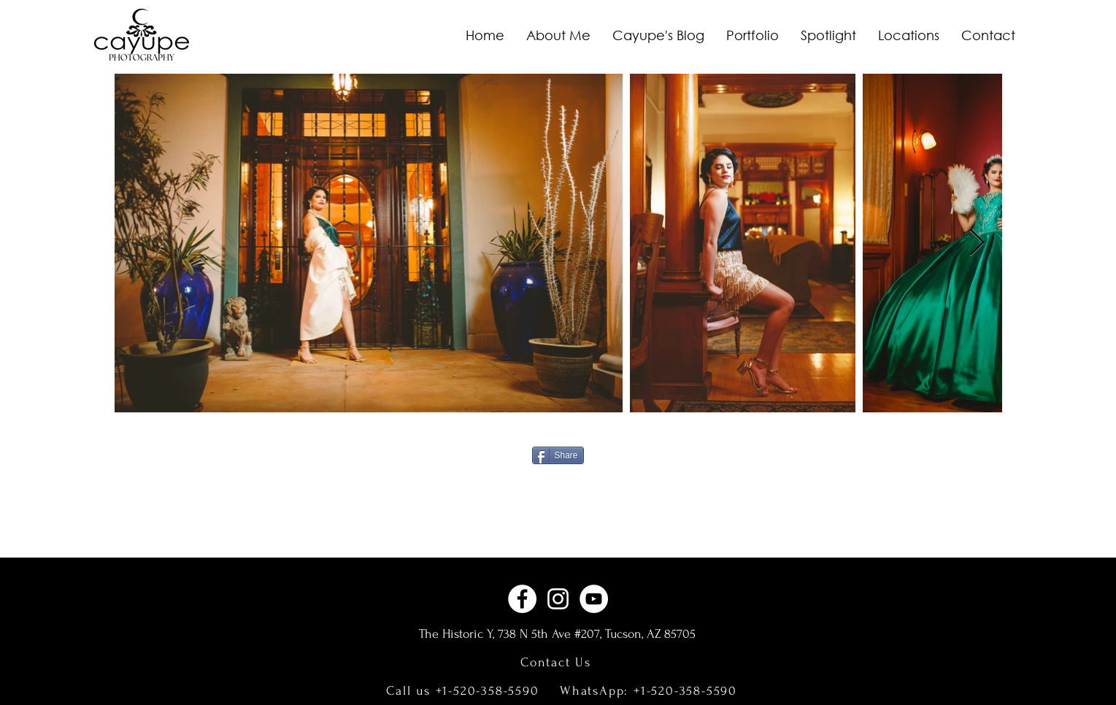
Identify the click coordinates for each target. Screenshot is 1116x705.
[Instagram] (558, 599)
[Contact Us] (557, 662)
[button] (752, 35)
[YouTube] (594, 599)
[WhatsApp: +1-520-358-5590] (650, 690)
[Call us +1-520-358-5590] (464, 690)
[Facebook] (522, 599)
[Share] (558, 455)
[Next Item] (977, 243)
